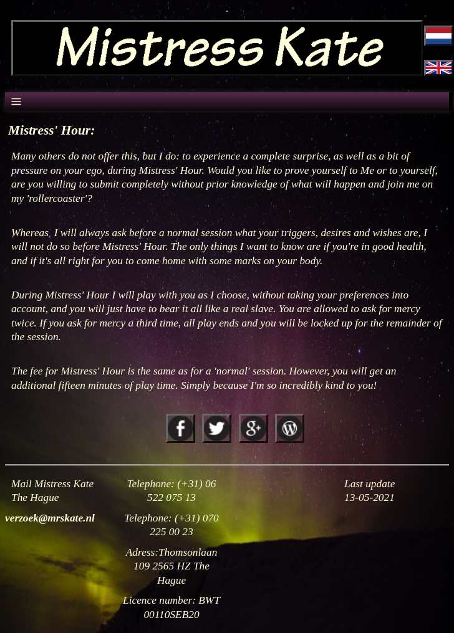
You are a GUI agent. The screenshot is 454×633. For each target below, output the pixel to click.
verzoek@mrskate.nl (50, 518)
